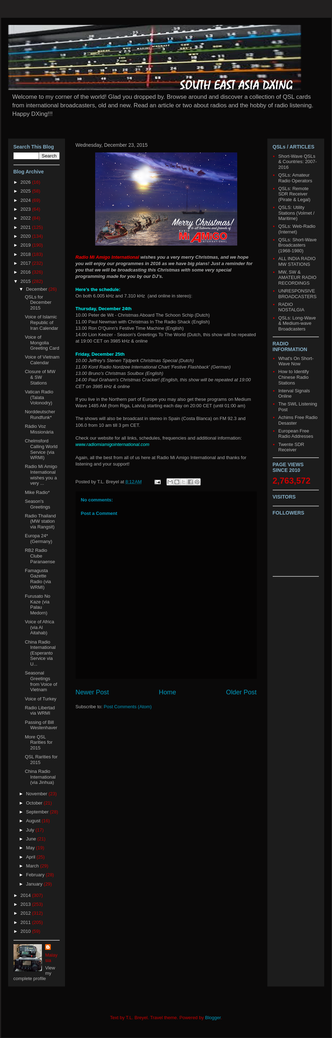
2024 (26, 200)
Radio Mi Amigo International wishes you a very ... (41, 475)
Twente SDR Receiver (291, 447)
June (31, 838)
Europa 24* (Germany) (38, 538)
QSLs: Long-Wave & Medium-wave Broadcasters (297, 323)
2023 (26, 209)
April (31, 857)
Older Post (241, 692)
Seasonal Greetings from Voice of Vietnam (41, 681)
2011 (26, 922)
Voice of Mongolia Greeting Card (42, 342)
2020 (26, 236)
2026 (26, 182)
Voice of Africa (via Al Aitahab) (39, 627)
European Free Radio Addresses (295, 433)
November (37, 793)
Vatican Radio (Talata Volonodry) (39, 397)
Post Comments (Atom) (128, 706)
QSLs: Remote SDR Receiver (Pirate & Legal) (294, 194)
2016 (26, 272)
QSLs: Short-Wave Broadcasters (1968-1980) (297, 245)
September (38, 811)
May (31, 847)
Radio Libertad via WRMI (40, 710)
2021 (26, 227)
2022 (26, 218)
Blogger (213, 1017)
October (35, 803)
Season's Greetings (37, 504)
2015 (26, 281)
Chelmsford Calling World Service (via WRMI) (41, 449)
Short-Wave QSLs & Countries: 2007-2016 (297, 162)
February (36, 874)
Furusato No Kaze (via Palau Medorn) (37, 604)
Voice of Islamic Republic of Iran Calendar (41, 322)
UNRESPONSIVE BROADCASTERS (297, 293)
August (34, 820)
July (31, 830)
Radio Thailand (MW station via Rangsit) (40, 521)
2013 (26, 904)
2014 (26, 895)
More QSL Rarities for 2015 (39, 742)
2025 (26, 191)
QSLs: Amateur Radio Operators (295, 177)
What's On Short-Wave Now (296, 361)
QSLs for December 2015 (38, 302)
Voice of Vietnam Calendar (42, 359)
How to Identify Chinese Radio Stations (293, 377)
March (33, 865)
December (37, 289)
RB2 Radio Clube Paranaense (40, 556)
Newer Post (92, 692)
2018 (26, 254)
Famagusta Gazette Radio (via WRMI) (38, 579)
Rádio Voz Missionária (39, 429)
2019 (26, 245)
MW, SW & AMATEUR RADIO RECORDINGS (297, 277)
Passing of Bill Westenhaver (41, 725)
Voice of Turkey (40, 698)
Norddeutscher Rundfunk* (40, 414)
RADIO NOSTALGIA (291, 307)
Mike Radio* (37, 492)
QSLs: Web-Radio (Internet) (297, 229)
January (35, 884)
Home (167, 692)
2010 (26, 931)
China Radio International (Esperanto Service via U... (40, 653)
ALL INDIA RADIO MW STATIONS (297, 261)
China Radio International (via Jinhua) (40, 777)
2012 (26, 913)
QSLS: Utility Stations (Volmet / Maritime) (296, 213)
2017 (26, 263)
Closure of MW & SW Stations (40, 377)
